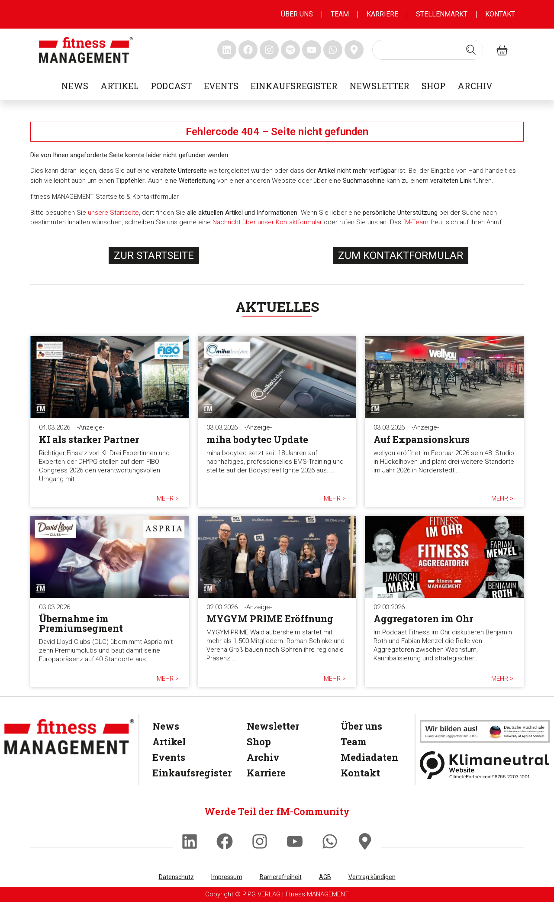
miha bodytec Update (257, 439)
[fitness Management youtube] (311, 49)
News (74, 85)
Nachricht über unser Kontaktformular (267, 222)
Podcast (171, 85)
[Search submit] (471, 49)
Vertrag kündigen (372, 876)
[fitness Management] (69, 736)
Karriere (382, 14)
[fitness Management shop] (502, 50)
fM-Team (415, 222)
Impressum (226, 876)
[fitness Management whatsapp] (332, 49)
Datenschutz (176, 876)
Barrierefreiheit (281, 876)
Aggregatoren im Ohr (423, 618)
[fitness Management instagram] (269, 49)
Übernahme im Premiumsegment (81, 623)
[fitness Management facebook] (248, 49)
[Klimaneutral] (485, 765)
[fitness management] (86, 50)
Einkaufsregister (294, 85)
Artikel (119, 85)
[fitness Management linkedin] (226, 49)
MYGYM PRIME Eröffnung (269, 618)
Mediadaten (367, 757)
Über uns (297, 14)
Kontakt (500, 14)
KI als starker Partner (89, 439)
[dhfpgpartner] (485, 731)
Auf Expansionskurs (422, 439)
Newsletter (379, 85)
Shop (433, 85)
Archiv (475, 85)
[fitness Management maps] (354, 49)
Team (340, 14)
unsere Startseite (113, 213)
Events (221, 85)
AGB (325, 876)
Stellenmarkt (441, 14)
